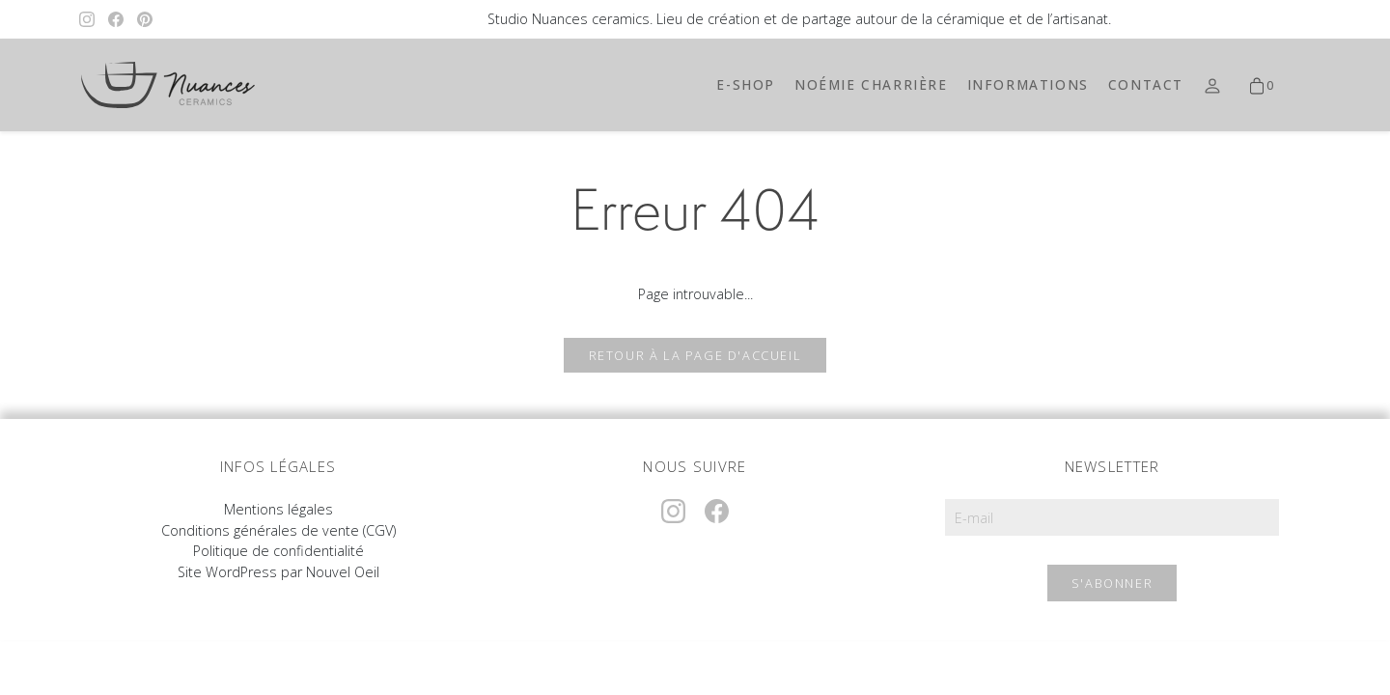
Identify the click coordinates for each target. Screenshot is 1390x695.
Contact (1145, 84)
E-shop (745, 84)
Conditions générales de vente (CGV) (278, 530)
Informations (1028, 84)
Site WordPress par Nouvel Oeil (278, 572)
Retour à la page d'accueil (695, 355)
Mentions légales (278, 509)
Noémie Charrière (871, 84)
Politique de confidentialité (278, 551)
